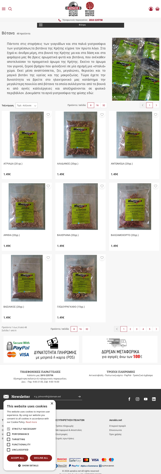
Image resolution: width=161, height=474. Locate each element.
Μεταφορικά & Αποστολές (69, 430)
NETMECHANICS (93, 460)
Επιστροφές (62, 434)
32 (104, 105)
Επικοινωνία (115, 430)
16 (97, 105)
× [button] (51, 403)
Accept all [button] (17, 457)
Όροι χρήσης (115, 434)
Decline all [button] (41, 457)
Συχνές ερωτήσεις (65, 438)
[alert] (29, 435)
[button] (48, 114)
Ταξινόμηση (8, 105)
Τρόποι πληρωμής (65, 426)
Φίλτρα (62, 25)
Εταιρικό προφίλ (117, 426)
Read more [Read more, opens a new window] (31, 422)
